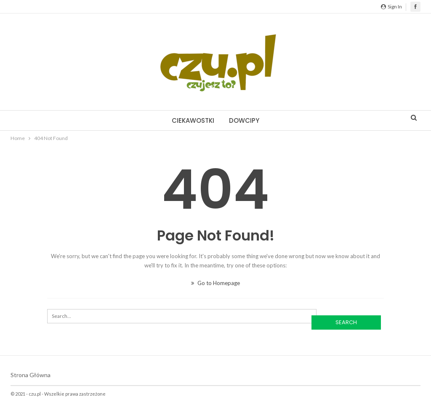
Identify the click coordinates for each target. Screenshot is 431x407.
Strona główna (31, 374)
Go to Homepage (215, 283)
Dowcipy (244, 120)
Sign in (391, 6)
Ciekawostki (193, 120)
